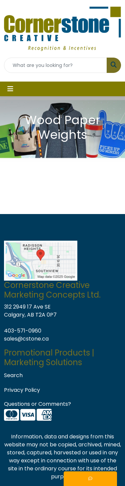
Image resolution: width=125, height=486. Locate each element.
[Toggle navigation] (10, 89)
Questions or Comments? (37, 404)
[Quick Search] (55, 65)
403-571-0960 (22, 331)
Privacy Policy (22, 390)
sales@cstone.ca (26, 339)
